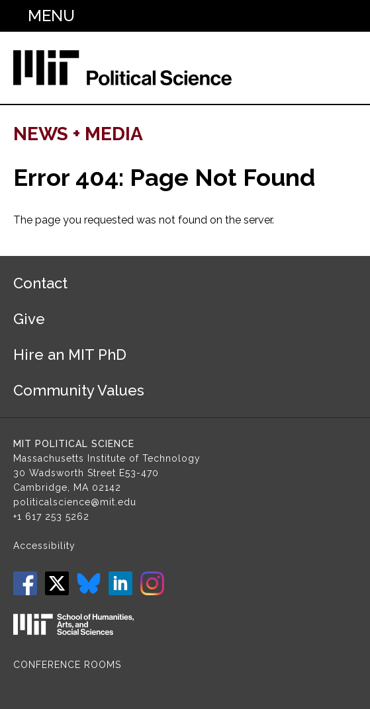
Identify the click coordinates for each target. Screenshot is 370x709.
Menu (51, 15)
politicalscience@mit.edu (74, 502)
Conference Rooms (67, 664)
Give (29, 318)
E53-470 (139, 473)
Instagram (152, 583)
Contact (40, 283)
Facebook (25, 583)
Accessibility (44, 545)
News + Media (78, 134)
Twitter (57, 583)
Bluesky (89, 583)
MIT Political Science (73, 443)
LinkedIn (120, 583)
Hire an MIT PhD (69, 354)
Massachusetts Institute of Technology (107, 458)
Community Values (78, 390)
